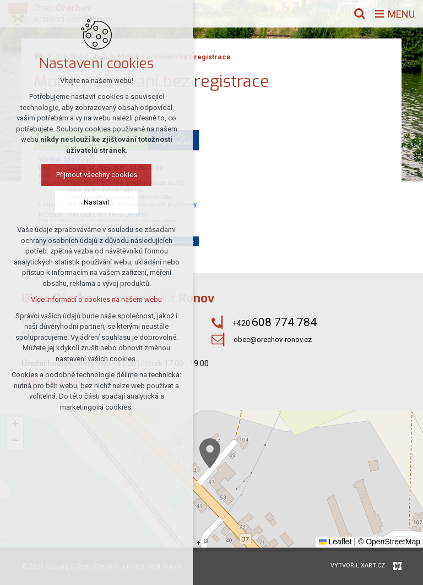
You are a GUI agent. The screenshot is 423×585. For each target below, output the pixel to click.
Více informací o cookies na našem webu (96, 299)
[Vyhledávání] (359, 13)
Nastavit (97, 202)
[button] (209, 453)
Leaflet (335, 541)
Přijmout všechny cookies (96, 174)
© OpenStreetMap (389, 541)
